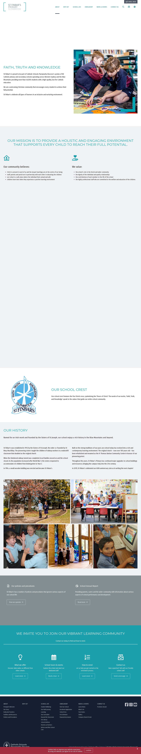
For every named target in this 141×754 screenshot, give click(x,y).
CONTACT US (114, 7)
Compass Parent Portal (84, 719)
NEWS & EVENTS (102, 7)
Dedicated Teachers (9, 714)
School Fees (63, 714)
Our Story (6, 711)
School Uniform (45, 724)
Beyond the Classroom (47, 719)
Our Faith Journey (46, 711)
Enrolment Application (66, 711)
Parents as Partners (46, 727)
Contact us (120, 667)
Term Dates (81, 714)
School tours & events (54, 667)
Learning (43, 714)
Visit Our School (64, 709)
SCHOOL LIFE (77, 7)
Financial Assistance (65, 719)
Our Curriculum (45, 716)
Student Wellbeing (46, 709)
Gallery (80, 716)
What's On (81, 711)
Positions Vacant (102, 709)
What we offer (20, 667)
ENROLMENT (89, 7)
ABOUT (57, 7)
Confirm (88, 750)
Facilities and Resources (10, 716)
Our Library (44, 722)
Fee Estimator (64, 716)
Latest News (81, 709)
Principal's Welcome (9, 709)
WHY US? (66, 7)
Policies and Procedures (10, 719)
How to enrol (87, 667)
